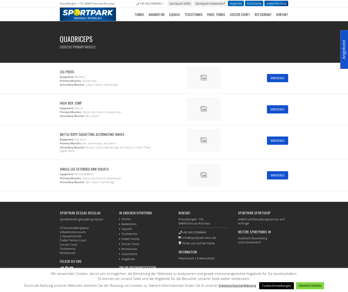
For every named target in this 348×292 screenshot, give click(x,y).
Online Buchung (276, 3)
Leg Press (67, 71)
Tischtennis (194, 14)
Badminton (156, 14)
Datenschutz (206, 258)
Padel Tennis (216, 14)
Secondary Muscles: (72, 84)
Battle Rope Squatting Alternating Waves (92, 134)
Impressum (186, 258)
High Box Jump (71, 103)
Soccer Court (240, 14)
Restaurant (263, 14)
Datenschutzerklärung (237, 285)
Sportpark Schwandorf (210, 3)
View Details (278, 78)
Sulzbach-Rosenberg (252, 238)
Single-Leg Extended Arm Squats (84, 169)
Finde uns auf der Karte (198, 243)
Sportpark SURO (180, 3)
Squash (174, 14)
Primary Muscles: (71, 80)
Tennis (139, 14)
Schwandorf (252, 242)
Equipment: (67, 77)
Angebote (236, 3)
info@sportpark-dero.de (199, 238)
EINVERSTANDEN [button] (310, 286)
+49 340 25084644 (151, 3)
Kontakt (282, 14)
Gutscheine (254, 3)
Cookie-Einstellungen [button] (276, 286)
